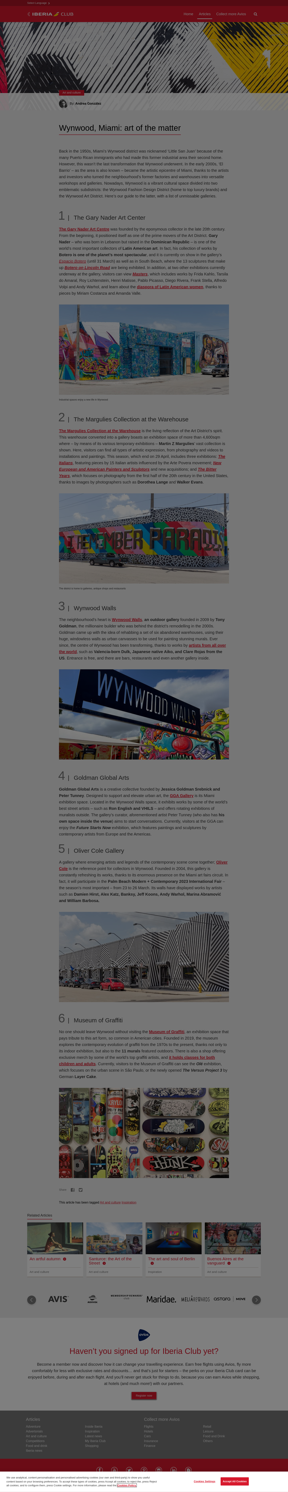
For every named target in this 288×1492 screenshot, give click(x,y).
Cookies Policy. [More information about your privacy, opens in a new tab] (126, 1486)
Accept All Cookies (235, 1483)
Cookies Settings (204, 1483)
